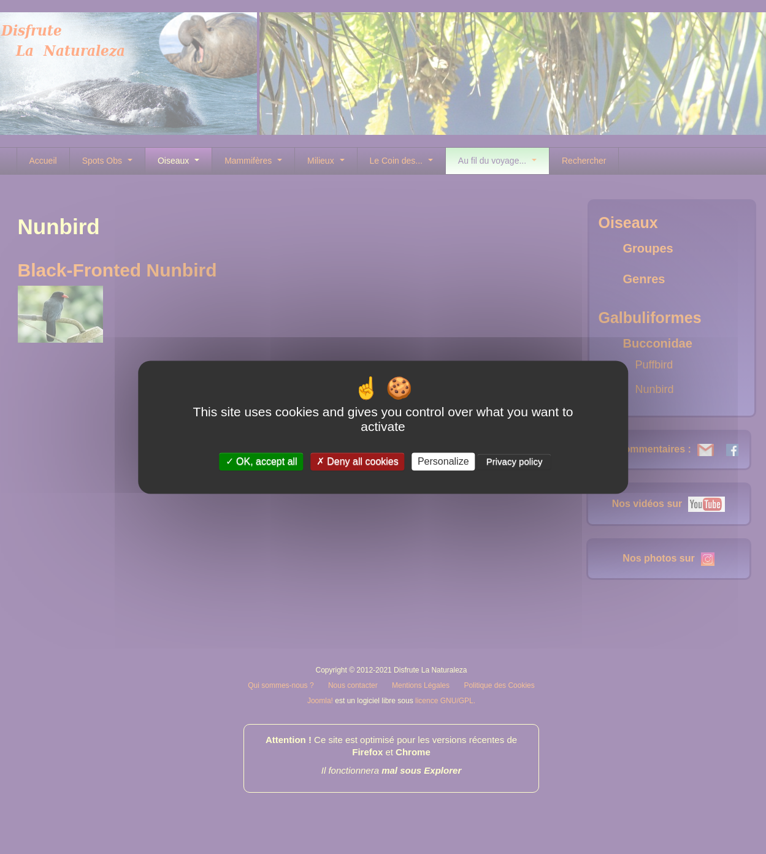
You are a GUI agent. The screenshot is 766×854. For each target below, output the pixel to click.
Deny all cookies (357, 461)
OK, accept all (261, 461)
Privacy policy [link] (514, 461)
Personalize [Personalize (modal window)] (443, 461)
